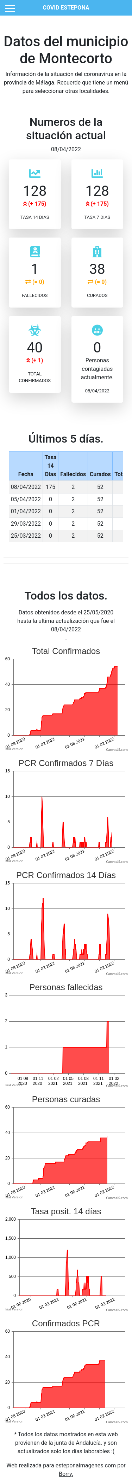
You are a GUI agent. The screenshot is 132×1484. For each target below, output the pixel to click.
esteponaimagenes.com (86, 1465)
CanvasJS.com (117, 749)
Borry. (66, 1474)
